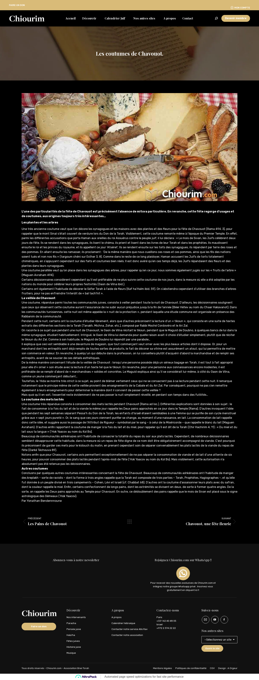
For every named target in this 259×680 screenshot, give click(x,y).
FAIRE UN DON (17, 5)
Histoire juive (74, 647)
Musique (71, 653)
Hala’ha (71, 635)
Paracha (71, 623)
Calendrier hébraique (123, 623)
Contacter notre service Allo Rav (129, 629)
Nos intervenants (76, 617)
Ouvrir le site (212, 648)
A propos (117, 617)
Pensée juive (74, 629)
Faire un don (39, 626)
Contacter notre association (127, 635)
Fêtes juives (73, 641)
